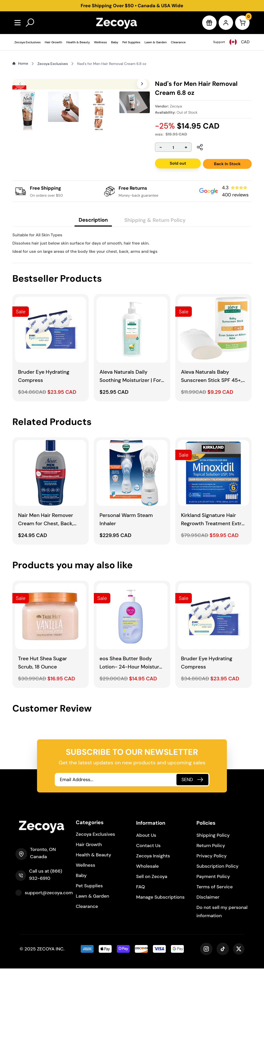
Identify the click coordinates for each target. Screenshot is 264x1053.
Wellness (100, 42)
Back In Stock (227, 163)
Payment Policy (213, 961)
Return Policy (210, 930)
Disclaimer (207, 982)
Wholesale (147, 951)
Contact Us (148, 930)
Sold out (178, 163)
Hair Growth (53, 42)
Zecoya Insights (153, 940)
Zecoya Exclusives (27, 42)
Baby (114, 42)
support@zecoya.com (49, 977)
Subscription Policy (217, 951)
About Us (146, 920)
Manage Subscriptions (160, 982)
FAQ (140, 971)
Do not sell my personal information (222, 996)
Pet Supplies (131, 42)
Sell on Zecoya (151, 961)
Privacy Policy (211, 940)
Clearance (178, 42)
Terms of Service (214, 971)
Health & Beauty (78, 42)
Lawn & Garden (155, 42)
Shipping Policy (213, 920)
